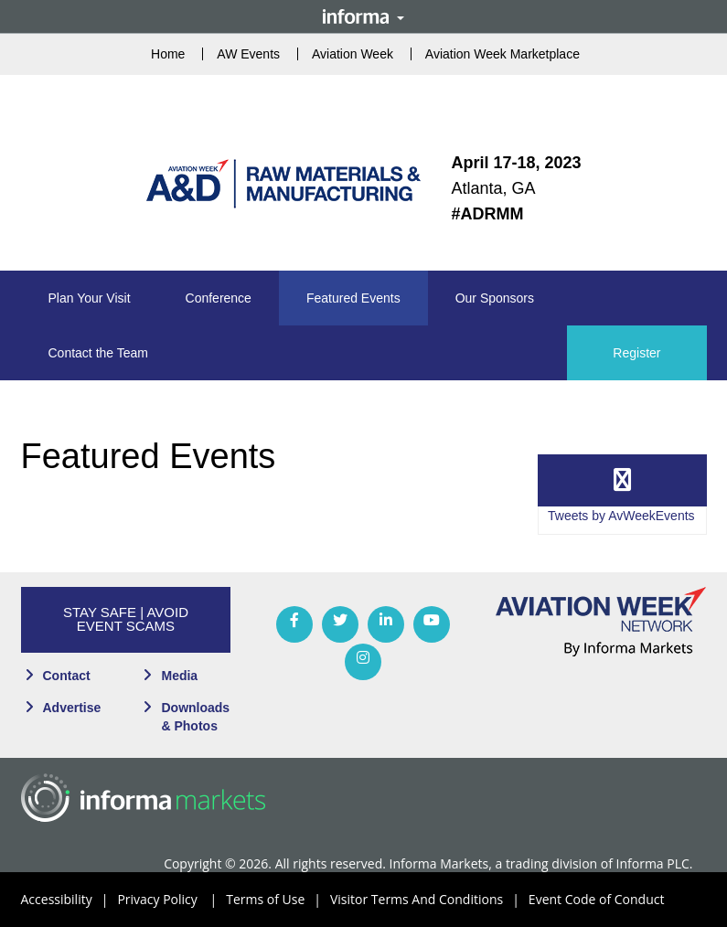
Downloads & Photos (195, 716)
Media (179, 675)
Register (636, 353)
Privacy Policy (171, 899)
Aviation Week (352, 54)
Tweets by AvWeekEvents (621, 515)
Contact (67, 675)
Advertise (72, 707)
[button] (89, 298)
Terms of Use (278, 899)
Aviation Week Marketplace (502, 54)
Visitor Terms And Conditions (429, 899)
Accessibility (69, 899)
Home (168, 54)
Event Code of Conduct (597, 899)
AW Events (248, 54)
